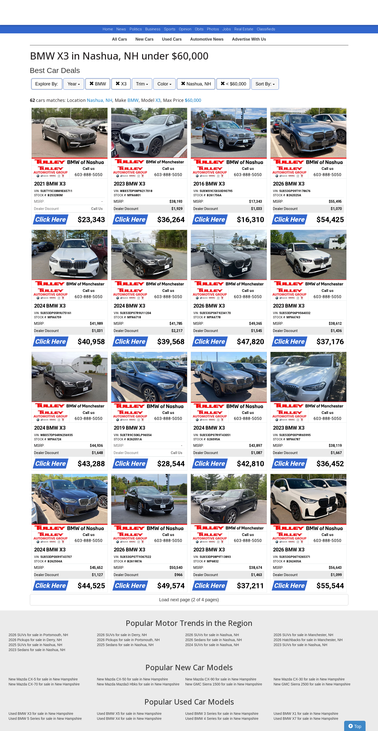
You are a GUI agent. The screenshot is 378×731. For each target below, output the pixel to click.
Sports (170, 29)
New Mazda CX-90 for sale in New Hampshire (221, 679)
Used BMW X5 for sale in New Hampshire (129, 714)
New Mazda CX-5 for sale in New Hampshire (43, 679)
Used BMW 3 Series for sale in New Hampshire (222, 714)
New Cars (144, 39)
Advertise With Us (249, 39)
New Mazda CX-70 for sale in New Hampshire (44, 684)
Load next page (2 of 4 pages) (189, 599)
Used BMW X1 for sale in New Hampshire (306, 714)
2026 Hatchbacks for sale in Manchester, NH (308, 640)
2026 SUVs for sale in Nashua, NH (212, 635)
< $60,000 (233, 83)
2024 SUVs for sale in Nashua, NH (212, 645)
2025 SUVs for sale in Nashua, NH (35, 645)
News (121, 29)
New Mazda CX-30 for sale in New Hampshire (309, 679)
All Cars (119, 39)
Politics (136, 29)
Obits (200, 29)
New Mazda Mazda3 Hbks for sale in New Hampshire (138, 684)
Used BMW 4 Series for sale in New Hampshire (222, 719)
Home (108, 29)
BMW (97, 83)
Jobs (227, 29)
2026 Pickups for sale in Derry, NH (35, 640)
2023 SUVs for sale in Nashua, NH (300, 645)
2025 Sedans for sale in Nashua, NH (125, 645)
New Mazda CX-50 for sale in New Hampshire (132, 679)
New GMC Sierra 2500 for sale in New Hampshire (312, 684)
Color (164, 83)
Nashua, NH (196, 83)
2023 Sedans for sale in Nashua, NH (37, 650)
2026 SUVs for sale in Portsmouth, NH (38, 635)
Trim (142, 83)
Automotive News (206, 39)
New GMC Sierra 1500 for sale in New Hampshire (223, 684)
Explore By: (46, 83)
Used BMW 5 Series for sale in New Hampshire (45, 719)
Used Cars (172, 39)
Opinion (185, 29)
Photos (213, 29)
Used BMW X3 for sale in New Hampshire (41, 714)
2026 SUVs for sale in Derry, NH (122, 635)
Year (73, 83)
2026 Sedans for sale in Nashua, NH (213, 640)
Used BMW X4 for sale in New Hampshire (129, 719)
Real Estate (244, 29)
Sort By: (265, 83)
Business (153, 29)
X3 (121, 83)
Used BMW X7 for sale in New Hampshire (306, 719)
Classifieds (266, 29)
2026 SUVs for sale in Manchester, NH (303, 635)
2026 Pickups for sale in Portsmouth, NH (128, 640)
